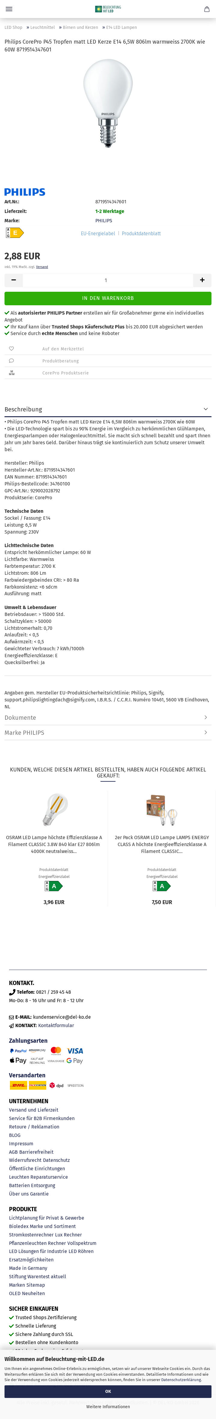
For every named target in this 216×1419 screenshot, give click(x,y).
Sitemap (35, 1285)
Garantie (39, 1194)
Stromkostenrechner (31, 1235)
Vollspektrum (82, 1243)
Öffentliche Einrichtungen (37, 1168)
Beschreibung (23, 409)
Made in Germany (28, 1268)
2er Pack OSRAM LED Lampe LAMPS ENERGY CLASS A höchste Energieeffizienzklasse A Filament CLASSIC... (162, 844)
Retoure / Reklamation (34, 1127)
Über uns (19, 1194)
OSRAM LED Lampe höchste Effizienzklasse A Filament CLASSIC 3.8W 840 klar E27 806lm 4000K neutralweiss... (54, 844)
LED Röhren (81, 1251)
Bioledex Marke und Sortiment (42, 1226)
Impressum (21, 1144)
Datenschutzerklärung (181, 1379)
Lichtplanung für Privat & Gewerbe (46, 1218)
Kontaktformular (56, 1025)
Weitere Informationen (108, 1406)
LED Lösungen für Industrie (38, 1251)
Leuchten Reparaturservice (38, 1177)
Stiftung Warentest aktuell (37, 1276)
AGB (13, 1152)
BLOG (14, 1135)
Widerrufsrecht (25, 1160)
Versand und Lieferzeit (33, 1110)
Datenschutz (56, 1160)
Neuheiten (33, 1293)
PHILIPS (103, 220)
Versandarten (27, 1075)
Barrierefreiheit (36, 1152)
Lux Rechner (68, 1235)
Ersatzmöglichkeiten (31, 1260)
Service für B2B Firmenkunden (42, 1118)
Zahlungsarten (28, 1040)
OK (108, 1391)
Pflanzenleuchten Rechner (37, 1243)
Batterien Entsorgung (32, 1185)
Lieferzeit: (16, 211)
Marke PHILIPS (24, 732)
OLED (14, 1293)
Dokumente (20, 717)
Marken (17, 1285)
